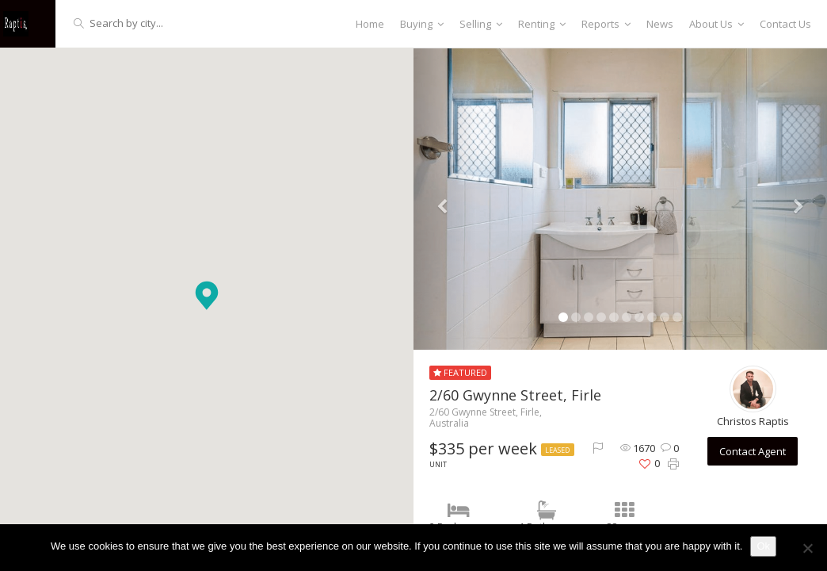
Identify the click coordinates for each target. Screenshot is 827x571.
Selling (480, 24)
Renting (542, 24)
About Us (716, 24)
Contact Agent (752, 451)
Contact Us (785, 24)
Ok (763, 546)
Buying (422, 24)
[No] (807, 548)
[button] (207, 295)
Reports (606, 24)
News (659, 24)
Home (370, 24)
